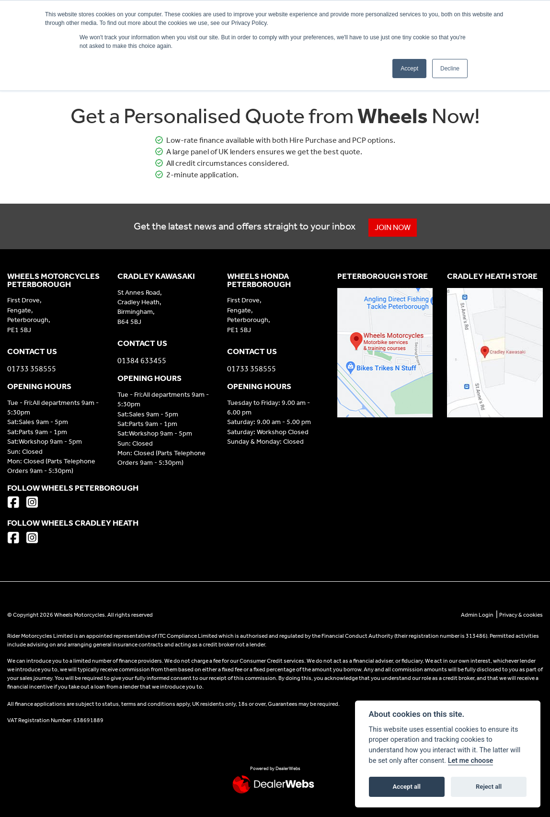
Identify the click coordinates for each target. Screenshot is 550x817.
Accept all (407, 786)
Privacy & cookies (521, 614)
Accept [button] (409, 68)
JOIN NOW (393, 227)
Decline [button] (449, 68)
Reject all (489, 786)
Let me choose (470, 761)
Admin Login (477, 614)
